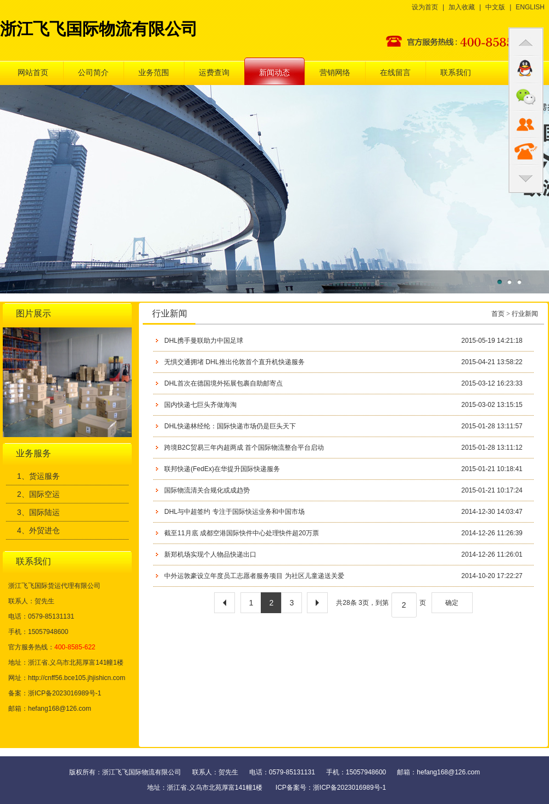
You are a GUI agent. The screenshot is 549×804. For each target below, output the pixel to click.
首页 (498, 314)
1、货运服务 (38, 476)
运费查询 (214, 73)
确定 (451, 603)
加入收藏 (462, 7)
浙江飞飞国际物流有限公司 (99, 29)
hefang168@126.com (59, 708)
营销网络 (335, 73)
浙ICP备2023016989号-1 (349, 787)
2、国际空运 (38, 494)
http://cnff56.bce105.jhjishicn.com (76, 678)
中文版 (495, 7)
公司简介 (93, 73)
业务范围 (153, 73)
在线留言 (395, 73)
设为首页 (425, 7)
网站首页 (33, 73)
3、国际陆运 (38, 512)
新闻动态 (274, 73)
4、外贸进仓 (38, 530)
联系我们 (455, 73)
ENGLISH (530, 7)
